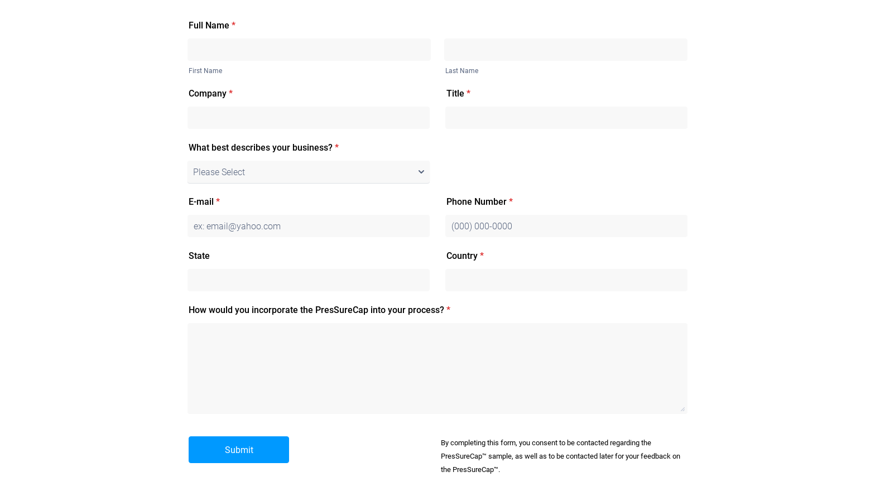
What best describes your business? (264, 147)
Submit (239, 450)
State (199, 256)
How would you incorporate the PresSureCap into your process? (319, 310)
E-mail (204, 201)
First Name (205, 71)
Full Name (212, 25)
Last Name (461, 71)
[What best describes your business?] (309, 172)
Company (211, 93)
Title (458, 93)
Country (465, 256)
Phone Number (479, 201)
